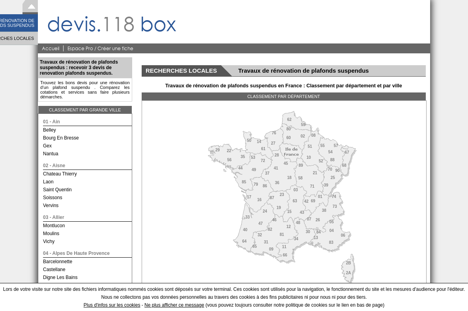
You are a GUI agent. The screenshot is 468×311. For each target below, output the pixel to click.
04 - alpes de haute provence (76, 253)
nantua (50, 153)
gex (47, 146)
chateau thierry (60, 174)
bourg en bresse (61, 138)
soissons (52, 197)
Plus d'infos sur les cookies (112, 305)
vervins (50, 205)
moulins (51, 233)
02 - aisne (54, 165)
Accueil (50, 48)
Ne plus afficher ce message (174, 305)
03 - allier (53, 217)
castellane (54, 269)
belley (49, 130)
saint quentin (57, 189)
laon (48, 182)
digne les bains (60, 277)
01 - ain (51, 121)
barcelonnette (57, 261)
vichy (48, 241)
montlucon (54, 225)
